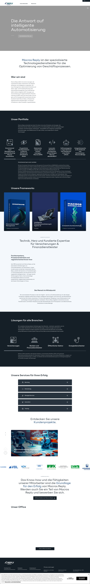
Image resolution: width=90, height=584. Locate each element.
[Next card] (5, 452)
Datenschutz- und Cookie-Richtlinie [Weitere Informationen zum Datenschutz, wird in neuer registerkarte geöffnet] (13, 582)
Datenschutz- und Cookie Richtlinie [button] (49, 571)
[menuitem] (24, 4)
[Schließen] (88, 574)
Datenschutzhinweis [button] (62, 571)
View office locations (45, 548)
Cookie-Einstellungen (70, 578)
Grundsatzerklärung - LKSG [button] (78, 571)
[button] (25, 36)
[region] (45, 578)
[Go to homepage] (10, 4)
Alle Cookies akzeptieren (82, 578)
